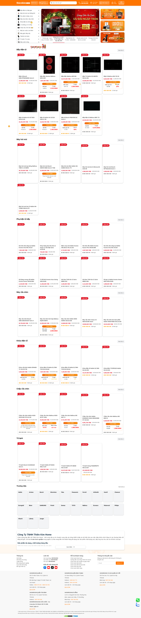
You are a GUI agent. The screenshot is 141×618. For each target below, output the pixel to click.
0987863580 (55, 524)
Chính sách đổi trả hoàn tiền (77, 530)
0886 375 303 (37, 550)
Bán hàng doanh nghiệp (23, 529)
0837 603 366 (38, 565)
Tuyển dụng (20, 527)
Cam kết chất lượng (22, 530)
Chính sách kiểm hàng (76, 534)
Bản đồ (32, 555)
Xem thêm (70, 513)
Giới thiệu (19, 524)
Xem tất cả (120, 50)
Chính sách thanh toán (76, 524)
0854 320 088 (73, 548)
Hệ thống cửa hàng (22, 525)
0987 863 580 (109, 546)
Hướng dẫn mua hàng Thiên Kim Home (80, 525)
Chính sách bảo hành (76, 529)
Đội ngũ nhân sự (21, 532)
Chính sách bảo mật (75, 532)
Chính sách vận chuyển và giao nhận (80, 527)
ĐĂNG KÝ (120, 529)
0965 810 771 (73, 546)
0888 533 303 (46, 550)
